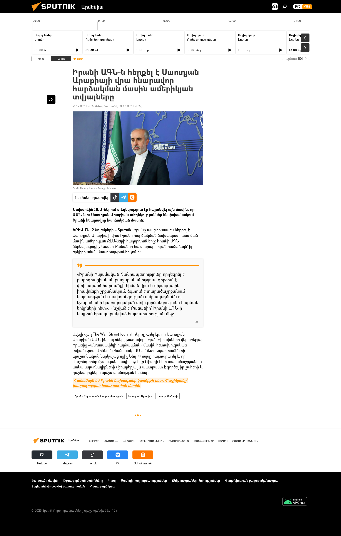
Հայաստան (111, 441)
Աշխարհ (128, 441)
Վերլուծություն (151, 441)
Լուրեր (39, 39)
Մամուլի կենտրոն (245, 441)
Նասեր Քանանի (167, 396)
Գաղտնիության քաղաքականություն (251, 480)
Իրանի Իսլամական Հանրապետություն (99, 396)
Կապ (112, 480)
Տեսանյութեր (204, 441)
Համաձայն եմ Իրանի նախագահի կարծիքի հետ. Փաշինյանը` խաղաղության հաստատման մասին (130, 383)
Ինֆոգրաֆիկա (179, 441)
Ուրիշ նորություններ (99, 39)
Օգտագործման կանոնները (83, 480)
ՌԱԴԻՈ (222, 441)
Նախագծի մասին (45, 480)
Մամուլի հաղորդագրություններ (144, 480)
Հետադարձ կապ (102, 486)
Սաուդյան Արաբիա (140, 396)
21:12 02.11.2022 (83, 106)
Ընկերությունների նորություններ (196, 480)
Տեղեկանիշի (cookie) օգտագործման (58, 486)
